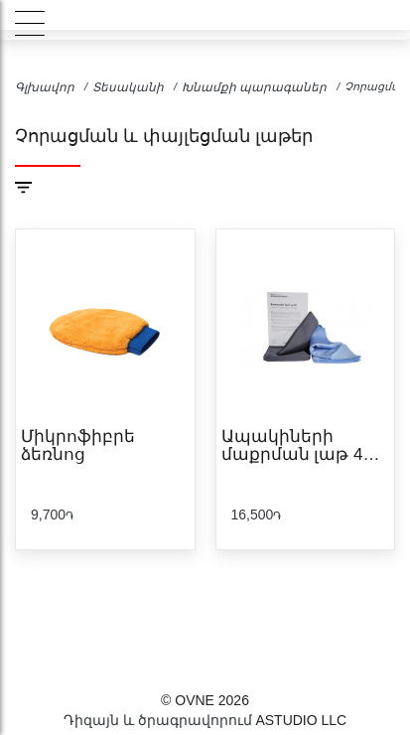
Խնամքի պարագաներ (254, 87)
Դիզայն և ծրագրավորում (158, 720)
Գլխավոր (44, 87)
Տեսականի (128, 87)
